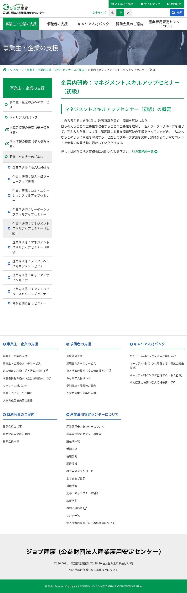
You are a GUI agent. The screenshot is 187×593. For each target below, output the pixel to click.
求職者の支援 (57, 23)
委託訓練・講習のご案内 (81, 385)
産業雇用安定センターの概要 (83, 434)
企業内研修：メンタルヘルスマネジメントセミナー (30, 263)
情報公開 (71, 456)
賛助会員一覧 (11, 441)
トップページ (15, 70)
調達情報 (71, 463)
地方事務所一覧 (142, 151)
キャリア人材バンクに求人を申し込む (153, 356)
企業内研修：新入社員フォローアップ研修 (30, 179)
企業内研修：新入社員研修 (30, 167)
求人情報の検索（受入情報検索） (29, 144)
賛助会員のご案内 (130, 23)
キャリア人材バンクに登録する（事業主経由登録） (157, 365)
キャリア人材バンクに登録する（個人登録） (157, 375)
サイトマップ (152, 4)
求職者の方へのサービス (81, 363)
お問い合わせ (74, 508)
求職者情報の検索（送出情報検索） (29, 130)
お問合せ (175, 4)
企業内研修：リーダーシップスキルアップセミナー (30, 212)
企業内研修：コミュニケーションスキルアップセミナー (30, 195)
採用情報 (71, 486)
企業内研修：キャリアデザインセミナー (30, 277)
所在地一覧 (73, 441)
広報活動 (71, 500)
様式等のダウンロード (79, 471)
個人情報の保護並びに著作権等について (90, 523)
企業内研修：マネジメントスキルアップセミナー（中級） (30, 247)
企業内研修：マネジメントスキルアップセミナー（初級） (30, 228)
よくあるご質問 (124, 4)
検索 (179, 12)
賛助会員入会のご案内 (16, 434)
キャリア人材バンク (93, 23)
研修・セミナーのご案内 (69, 70)
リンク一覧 (73, 515)
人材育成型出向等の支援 (18, 400)
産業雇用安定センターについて (166, 24)
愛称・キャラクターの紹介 (82, 493)
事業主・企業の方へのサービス (29, 104)
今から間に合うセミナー (29, 303)
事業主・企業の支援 (21, 23)
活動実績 (71, 449)
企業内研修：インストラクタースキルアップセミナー (30, 291)
